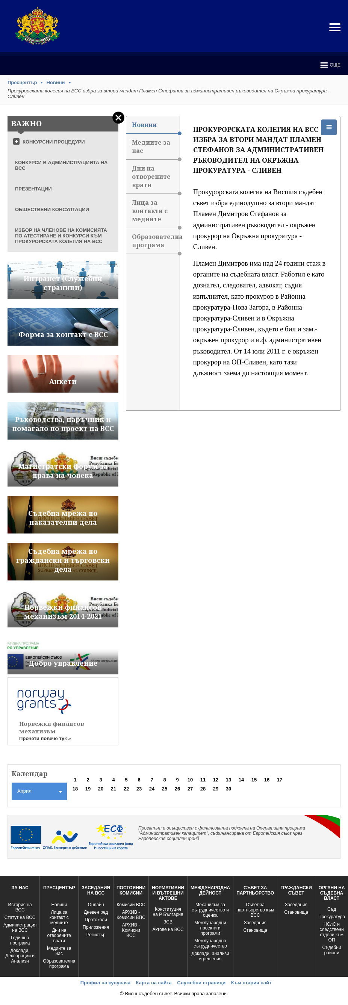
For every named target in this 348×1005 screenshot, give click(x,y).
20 (100, 789)
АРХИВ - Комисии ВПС (131, 915)
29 (215, 789)
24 (151, 789)
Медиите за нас (156, 149)
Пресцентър (22, 82)
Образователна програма (156, 243)
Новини (55, 82)
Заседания (255, 922)
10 (190, 780)
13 (228, 780)
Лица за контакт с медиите (59, 917)
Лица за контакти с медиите (156, 213)
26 (177, 789)
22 (126, 789)
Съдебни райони (331, 950)
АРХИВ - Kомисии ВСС (131, 930)
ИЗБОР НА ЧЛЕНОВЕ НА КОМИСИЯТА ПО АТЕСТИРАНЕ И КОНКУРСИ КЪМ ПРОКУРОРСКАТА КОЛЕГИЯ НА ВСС (61, 235)
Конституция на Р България (168, 912)
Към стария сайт (251, 982)
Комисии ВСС (131, 904)
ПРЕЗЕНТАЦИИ (33, 189)
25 (164, 789)
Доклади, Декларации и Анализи (20, 956)
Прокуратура (331, 916)
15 (254, 780)
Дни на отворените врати (156, 179)
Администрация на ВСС (19, 927)
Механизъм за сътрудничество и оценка (210, 910)
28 (203, 789)
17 (279, 780)
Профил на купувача (105, 982)
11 (203, 780)
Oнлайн (96, 904)
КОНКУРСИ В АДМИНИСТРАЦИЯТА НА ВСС (61, 165)
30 (228, 789)
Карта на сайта (154, 982)
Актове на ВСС (167, 929)
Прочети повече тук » (45, 738)
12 (215, 780)
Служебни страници (201, 982)
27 (190, 789)
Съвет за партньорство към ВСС (255, 910)
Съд (331, 909)
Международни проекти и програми (210, 928)
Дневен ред (96, 912)
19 (88, 789)
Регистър (96, 934)
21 (113, 789)
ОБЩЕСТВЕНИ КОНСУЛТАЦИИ (52, 209)
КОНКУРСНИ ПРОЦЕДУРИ (54, 142)
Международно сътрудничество (210, 943)
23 (139, 789)
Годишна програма (20, 940)
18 (75, 789)
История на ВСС (20, 907)
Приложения (96, 927)
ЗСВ (167, 922)
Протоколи (96, 919)
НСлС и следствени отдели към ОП (331, 932)
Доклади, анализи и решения (210, 956)
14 (241, 780)
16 (266, 780)
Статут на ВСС (20, 917)
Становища (255, 930)
